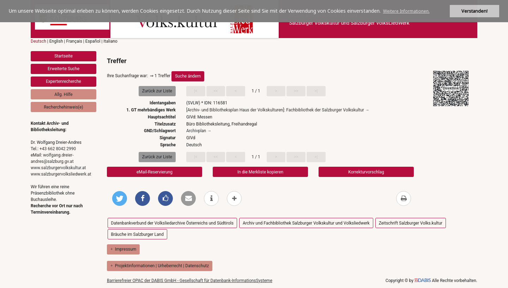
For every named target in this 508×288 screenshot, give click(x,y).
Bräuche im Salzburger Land (137, 234)
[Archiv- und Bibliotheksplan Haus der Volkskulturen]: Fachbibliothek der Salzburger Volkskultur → (277, 110)
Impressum (123, 249)
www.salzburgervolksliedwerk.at (61, 174)
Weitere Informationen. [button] (406, 11)
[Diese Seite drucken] (403, 198)
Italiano (110, 41)
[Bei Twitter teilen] (119, 198)
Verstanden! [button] (474, 11)
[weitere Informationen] (211, 198)
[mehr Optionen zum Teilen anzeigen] (234, 198)
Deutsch (38, 41)
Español (93, 41)
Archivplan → (198, 130)
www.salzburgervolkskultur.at (58, 167)
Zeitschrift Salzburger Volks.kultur (410, 223)
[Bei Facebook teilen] (142, 198)
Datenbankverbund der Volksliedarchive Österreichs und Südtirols (172, 223)
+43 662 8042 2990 (58, 148)
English (56, 41)
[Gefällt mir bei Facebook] (165, 198)
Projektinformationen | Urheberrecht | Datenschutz (159, 265)
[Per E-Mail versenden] (188, 198)
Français (74, 41)
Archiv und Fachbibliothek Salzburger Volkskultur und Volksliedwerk (306, 223)
